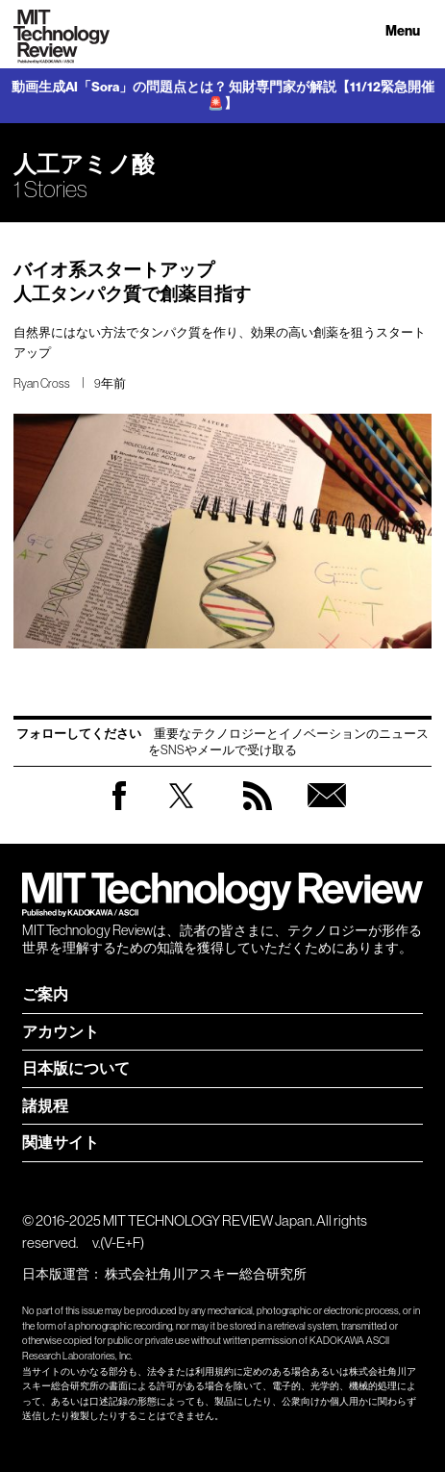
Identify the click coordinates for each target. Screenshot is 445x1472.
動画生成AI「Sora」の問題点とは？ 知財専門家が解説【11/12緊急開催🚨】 (223, 96)
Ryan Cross (41, 383)
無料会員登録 (326, 814)
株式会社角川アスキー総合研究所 (206, 1274)
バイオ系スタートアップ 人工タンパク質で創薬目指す (132, 282)
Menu (402, 31)
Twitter (181, 814)
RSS (257, 814)
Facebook (119, 809)
